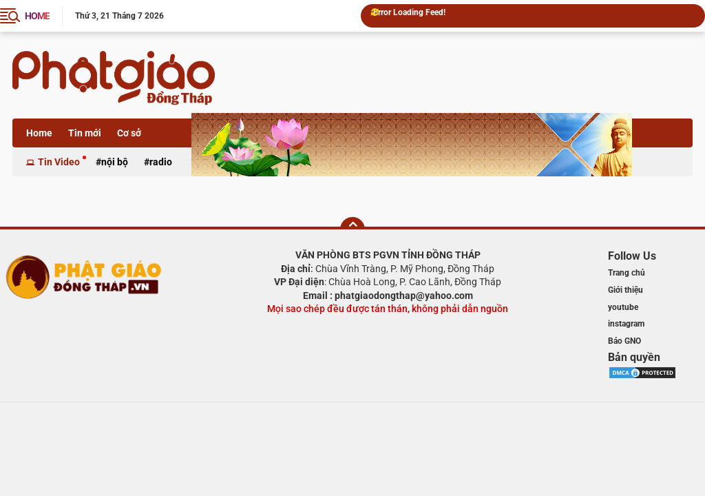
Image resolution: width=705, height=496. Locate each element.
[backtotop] (352, 229)
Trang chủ (626, 273)
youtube (623, 307)
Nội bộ (114, 161)
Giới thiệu (625, 290)
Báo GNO (624, 341)
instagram (626, 324)
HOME (37, 15)
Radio (160, 161)
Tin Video (59, 161)
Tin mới (84, 132)
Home (39, 132)
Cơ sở (129, 132)
